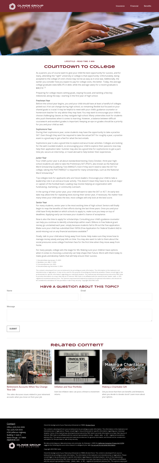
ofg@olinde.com (13, 440)
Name (9, 291)
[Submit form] (13, 329)
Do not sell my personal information (103, 445)
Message (11, 306)
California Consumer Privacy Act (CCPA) (111, 443)
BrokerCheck (90, 425)
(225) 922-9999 (19, 427)
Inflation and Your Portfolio (68, 386)
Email (83, 291)
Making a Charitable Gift (114, 386)
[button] (120, 6)
